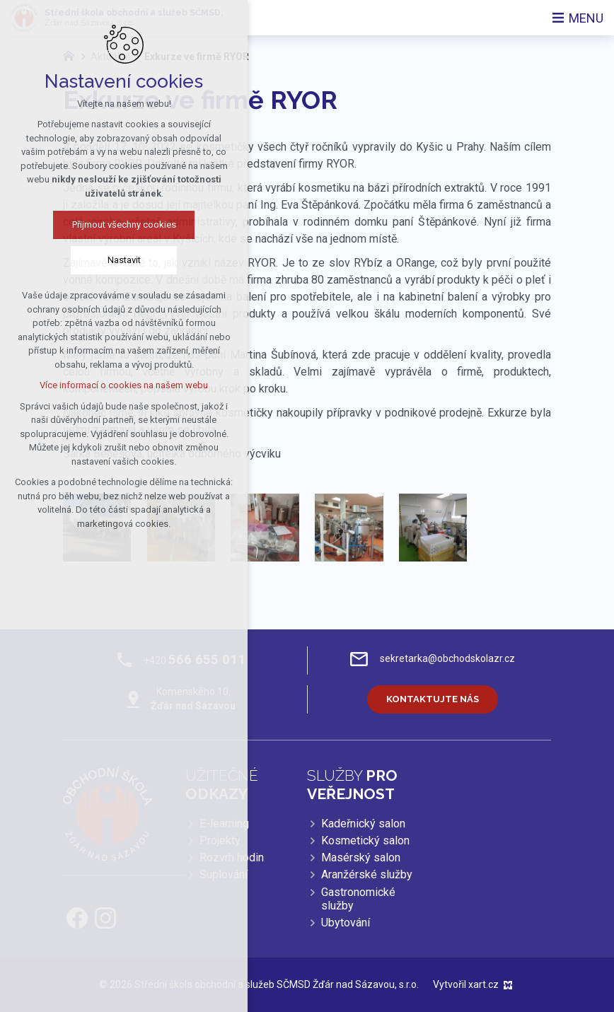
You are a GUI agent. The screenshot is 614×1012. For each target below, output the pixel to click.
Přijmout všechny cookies (94, 224)
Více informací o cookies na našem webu (94, 385)
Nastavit (93, 260)
